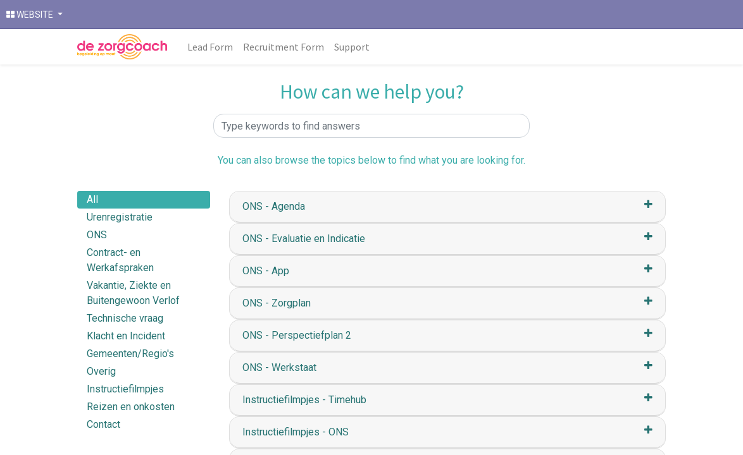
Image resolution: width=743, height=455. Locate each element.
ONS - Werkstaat (279, 367)
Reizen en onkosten (131, 407)
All (92, 199)
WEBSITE (30, 14)
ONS (97, 235)
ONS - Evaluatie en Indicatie (303, 239)
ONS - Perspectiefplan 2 (296, 335)
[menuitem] (210, 46)
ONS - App (265, 271)
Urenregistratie (120, 217)
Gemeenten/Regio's (130, 354)
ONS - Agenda (273, 206)
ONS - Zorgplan (276, 303)
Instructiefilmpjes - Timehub (304, 400)
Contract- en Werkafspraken (120, 260)
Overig (101, 371)
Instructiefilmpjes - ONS (295, 432)
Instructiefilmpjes (125, 389)
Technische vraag (125, 318)
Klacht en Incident (126, 336)
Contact (103, 424)
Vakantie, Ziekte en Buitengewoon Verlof (133, 292)
